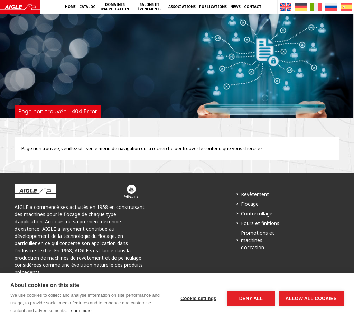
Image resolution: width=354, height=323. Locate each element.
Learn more (79, 310)
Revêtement (255, 194)
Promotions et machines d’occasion (257, 240)
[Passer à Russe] (331, 7)
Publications (213, 6)
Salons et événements (149, 6)
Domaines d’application (115, 6)
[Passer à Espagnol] (346, 7)
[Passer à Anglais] (285, 7)
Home (70, 6)
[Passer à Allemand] (301, 7)
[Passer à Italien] (316, 7)
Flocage (250, 204)
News (235, 6)
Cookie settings (198, 298)
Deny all (251, 298)
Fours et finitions (260, 223)
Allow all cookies (311, 298)
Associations (182, 6)
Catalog (87, 6)
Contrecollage (256, 213)
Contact (252, 6)
